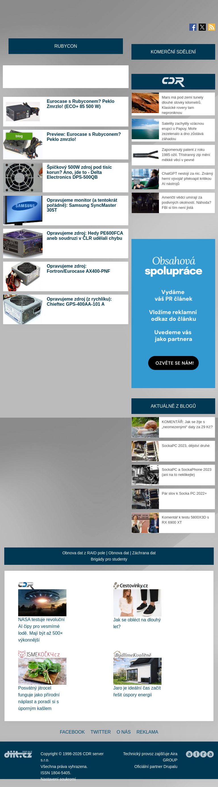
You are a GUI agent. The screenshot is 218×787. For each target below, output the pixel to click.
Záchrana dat (144, 553)
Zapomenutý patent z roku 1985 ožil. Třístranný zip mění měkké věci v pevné (186, 154)
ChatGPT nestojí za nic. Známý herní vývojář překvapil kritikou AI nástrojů (187, 178)
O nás (124, 732)
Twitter (101, 732)
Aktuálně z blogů (173, 406)
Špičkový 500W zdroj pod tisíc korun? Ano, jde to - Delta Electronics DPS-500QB (79, 172)
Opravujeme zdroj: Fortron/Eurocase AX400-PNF (78, 269)
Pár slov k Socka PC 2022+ (184, 493)
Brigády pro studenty (109, 559)
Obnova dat (118, 553)
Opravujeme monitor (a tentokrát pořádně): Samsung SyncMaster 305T (82, 205)
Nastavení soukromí (58, 779)
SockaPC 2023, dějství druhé (185, 446)
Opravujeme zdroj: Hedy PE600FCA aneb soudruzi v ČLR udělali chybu (85, 236)
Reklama (147, 732)
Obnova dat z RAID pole (83, 553)
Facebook (72, 732)
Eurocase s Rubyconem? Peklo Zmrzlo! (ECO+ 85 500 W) (80, 104)
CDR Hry (173, 81)
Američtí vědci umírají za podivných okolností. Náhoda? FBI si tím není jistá (186, 202)
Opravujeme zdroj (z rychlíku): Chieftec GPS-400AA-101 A (79, 302)
